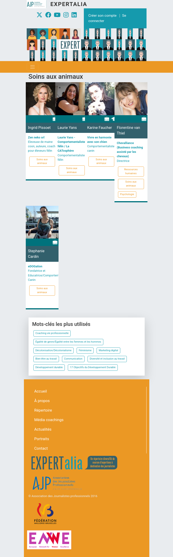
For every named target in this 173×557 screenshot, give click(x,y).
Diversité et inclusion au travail (107, 358)
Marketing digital (108, 350)
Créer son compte (102, 15)
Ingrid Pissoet (39, 127)
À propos (42, 401)
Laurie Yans (67, 127)
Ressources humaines (131, 171)
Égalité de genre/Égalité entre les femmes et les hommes (68, 341)
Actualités (43, 429)
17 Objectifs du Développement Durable (92, 367)
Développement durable (49, 367)
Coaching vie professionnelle (52, 333)
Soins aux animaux (42, 161)
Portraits (41, 439)
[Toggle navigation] (32, 67)
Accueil (40, 391)
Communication (73, 358)
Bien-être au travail (46, 358)
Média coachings (49, 420)
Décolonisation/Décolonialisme (54, 350)
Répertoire (43, 410)
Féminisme (85, 350)
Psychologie (127, 194)
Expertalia (68, 4)
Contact (41, 448)
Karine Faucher (99, 127)
